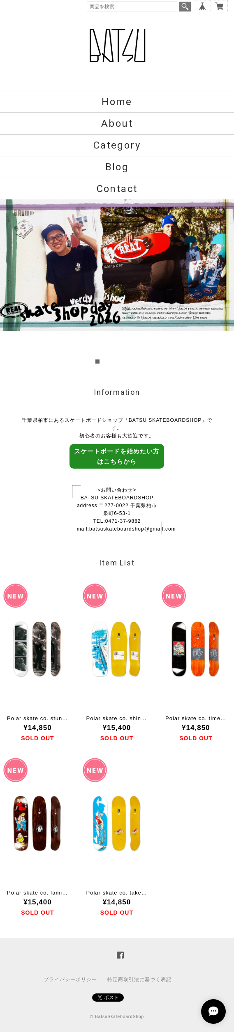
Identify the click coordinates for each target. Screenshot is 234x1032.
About (117, 123)
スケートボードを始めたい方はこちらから (117, 456)
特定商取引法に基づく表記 (139, 979)
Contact (117, 189)
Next (223, 282)
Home (117, 102)
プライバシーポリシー (70, 979)
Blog (117, 167)
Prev (10, 282)
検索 (185, 6)
